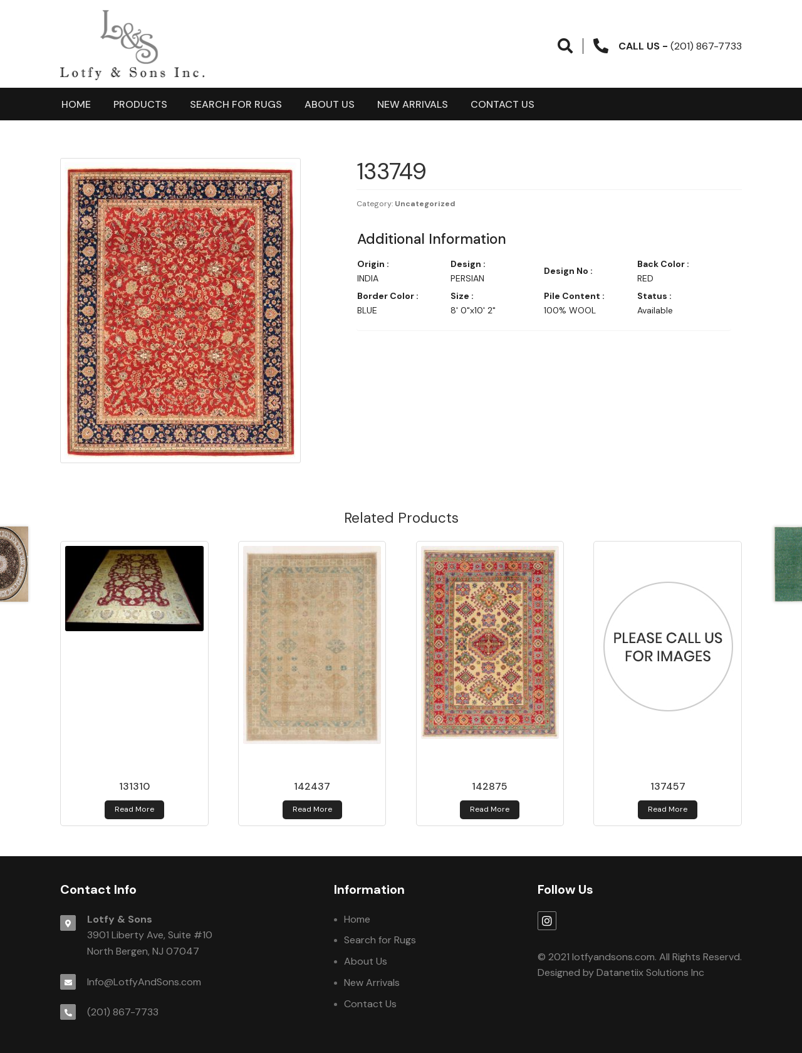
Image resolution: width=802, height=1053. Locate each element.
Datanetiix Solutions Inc (650, 972)
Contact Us (502, 104)
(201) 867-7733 (123, 1012)
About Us (330, 104)
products (140, 104)
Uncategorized (425, 204)
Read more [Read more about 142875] (489, 809)
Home (76, 104)
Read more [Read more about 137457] (667, 809)
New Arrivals (412, 104)
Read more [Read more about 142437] (312, 809)
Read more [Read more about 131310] (134, 809)
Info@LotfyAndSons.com (144, 981)
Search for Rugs (236, 104)
